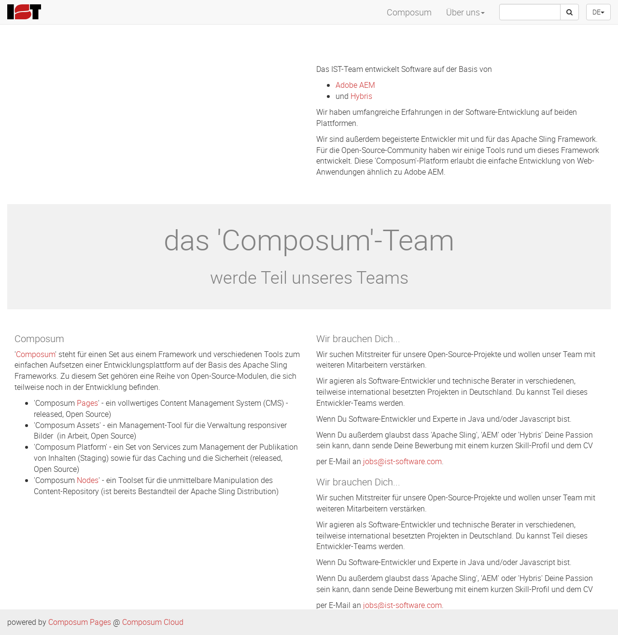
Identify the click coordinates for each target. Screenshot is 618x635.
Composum (409, 12)
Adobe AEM (355, 85)
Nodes (87, 480)
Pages (87, 403)
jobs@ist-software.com (402, 461)
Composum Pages (79, 622)
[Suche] (569, 12)
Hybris (361, 96)
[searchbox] (530, 12)
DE (598, 11)
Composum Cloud (152, 622)
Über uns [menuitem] (465, 12)
